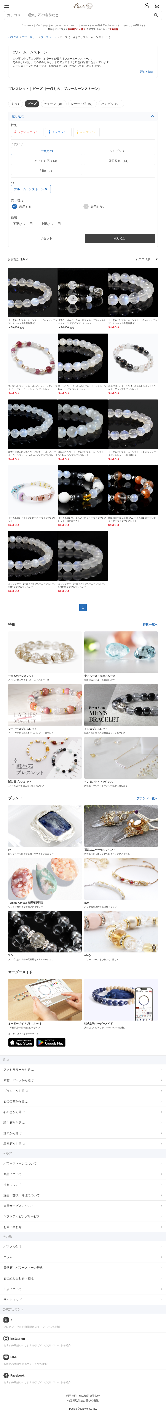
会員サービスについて (18, 1206)
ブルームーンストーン (30, 189)
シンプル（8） (119, 151)
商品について (12, 1174)
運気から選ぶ (12, 1133)
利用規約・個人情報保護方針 (83, 1395)
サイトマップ (12, 1299)
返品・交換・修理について (21, 1195)
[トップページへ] (83, 10)
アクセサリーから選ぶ (18, 1069)
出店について (12, 1289)
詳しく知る (146, 71)
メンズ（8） (57, 132)
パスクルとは (12, 1246)
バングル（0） (111, 103)
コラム (8, 1257)
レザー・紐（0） (82, 103)
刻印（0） (47, 171)
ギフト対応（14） (46, 161)
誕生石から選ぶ (14, 1122)
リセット (46, 238)
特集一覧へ (150, 624)
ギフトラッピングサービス (21, 1216)
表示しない (94, 206)
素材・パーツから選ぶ (18, 1080)
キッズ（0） (85, 132)
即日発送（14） (119, 161)
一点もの (47, 151)
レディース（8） (26, 132)
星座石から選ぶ (14, 1143)
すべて (15, 103)
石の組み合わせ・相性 (18, 1278)
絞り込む (83, 116)
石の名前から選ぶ (15, 1101)
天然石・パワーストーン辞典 (23, 1267)
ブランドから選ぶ (15, 1091)
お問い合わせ (12, 1227)
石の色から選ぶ (14, 1112)
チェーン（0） (54, 103)
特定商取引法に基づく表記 (83, 1400)
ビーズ (32, 103)
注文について (12, 1184)
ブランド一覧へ (147, 798)
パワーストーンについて (20, 1163)
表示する (21, 206)
